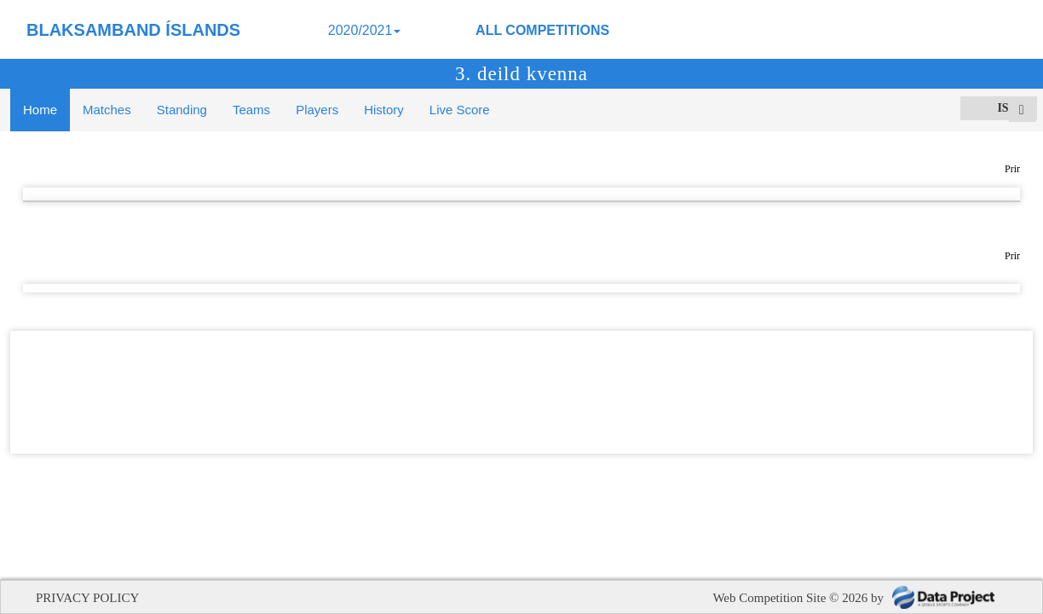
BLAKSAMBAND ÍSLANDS (133, 29)
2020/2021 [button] (364, 30)
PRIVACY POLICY (87, 598)
